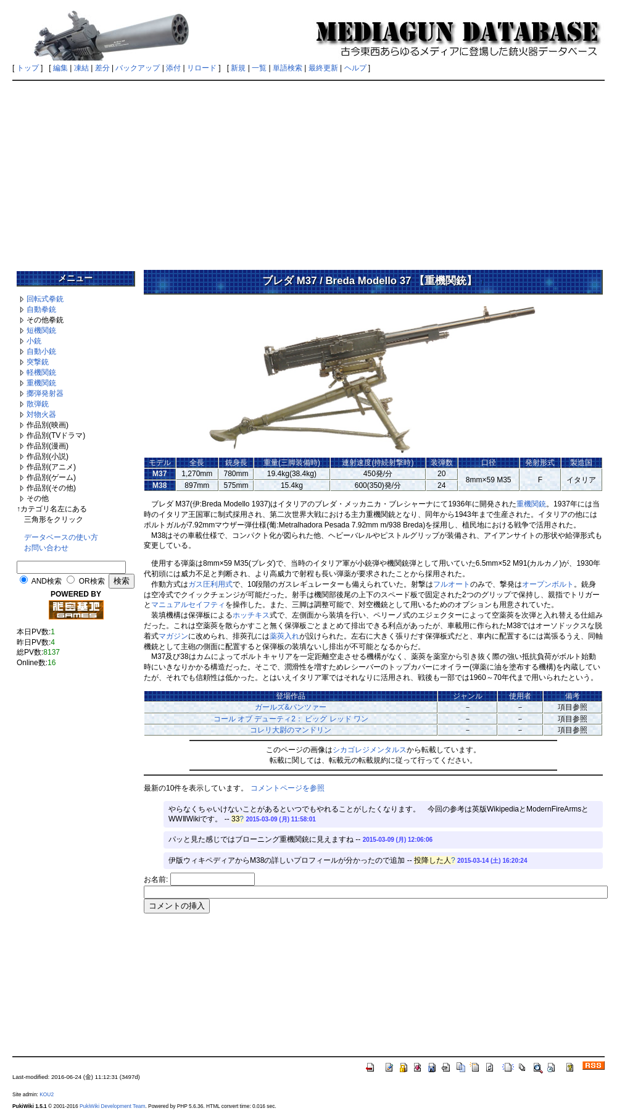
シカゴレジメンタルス (370, 749)
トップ (28, 68)
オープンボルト (548, 584)
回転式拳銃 (45, 299)
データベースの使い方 (61, 537)
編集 (60, 68)
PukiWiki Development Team (112, 1106)
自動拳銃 (41, 309)
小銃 (34, 341)
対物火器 (41, 414)
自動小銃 (41, 351)
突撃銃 (38, 362)
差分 (102, 68)
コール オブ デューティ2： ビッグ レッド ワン (290, 719)
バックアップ (137, 68)
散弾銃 (38, 404)
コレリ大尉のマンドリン (290, 730)
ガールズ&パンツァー (290, 707)
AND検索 (46, 581)
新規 (238, 68)
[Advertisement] (308, 171)
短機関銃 (41, 330)
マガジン (173, 636)
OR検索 (92, 581)
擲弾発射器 (45, 393)
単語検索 (287, 68)
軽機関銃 (41, 372)
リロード (202, 68)
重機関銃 (41, 383)
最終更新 (323, 68)
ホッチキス (251, 615)
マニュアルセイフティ (188, 604)
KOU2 (46, 1094)
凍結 (81, 68)
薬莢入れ (284, 636)
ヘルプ (355, 68)
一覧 (259, 68)
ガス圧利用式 (210, 584)
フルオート (451, 584)
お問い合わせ (46, 547)
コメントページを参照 (288, 788)
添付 (173, 68)
